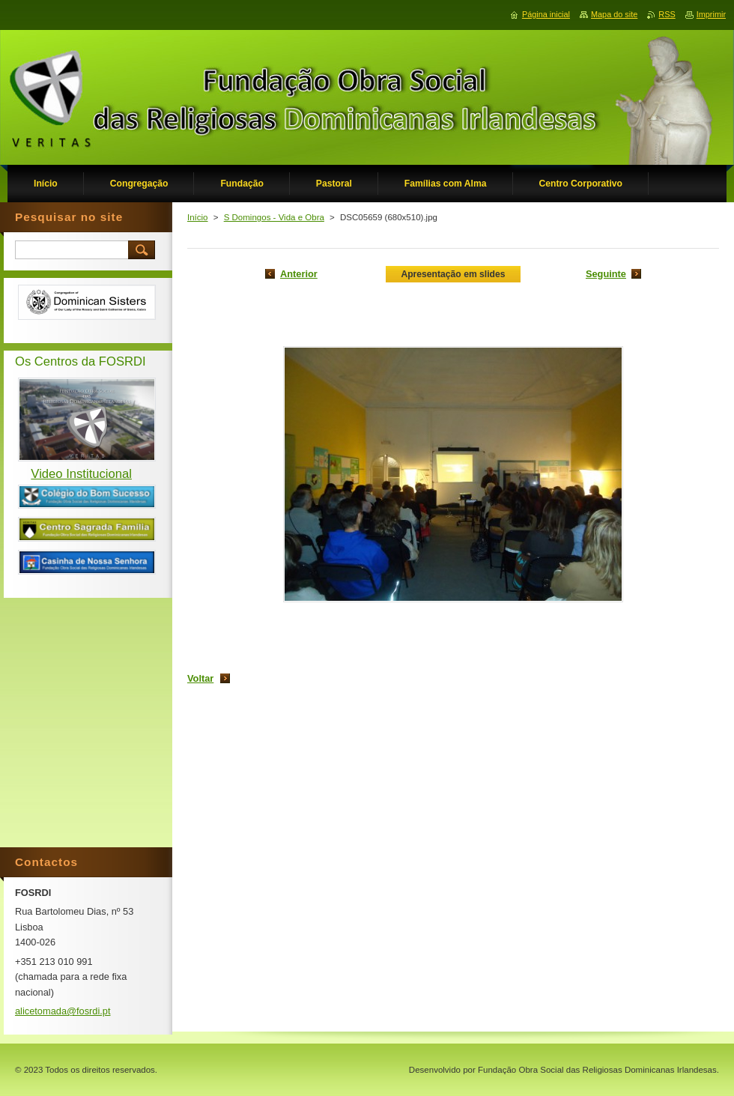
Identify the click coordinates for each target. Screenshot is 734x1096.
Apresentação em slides (453, 274)
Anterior (299, 273)
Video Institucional (81, 474)
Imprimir (711, 14)
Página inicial (546, 14)
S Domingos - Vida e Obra (274, 217)
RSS (666, 14)
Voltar (200, 678)
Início (197, 217)
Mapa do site (614, 14)
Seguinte (606, 273)
